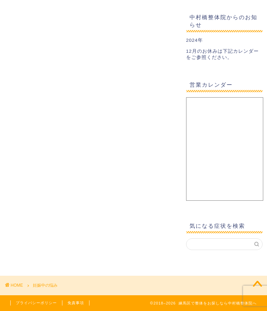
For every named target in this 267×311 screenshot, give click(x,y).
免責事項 (76, 303)
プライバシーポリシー (36, 303)
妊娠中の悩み (45, 285)
